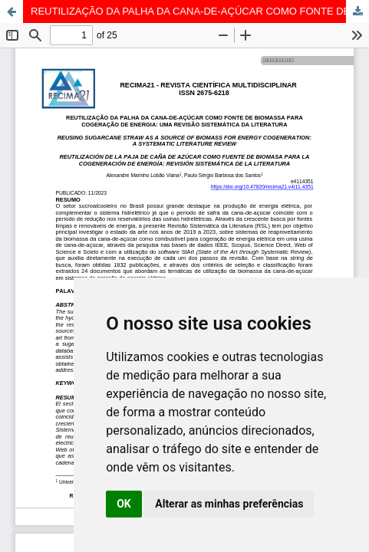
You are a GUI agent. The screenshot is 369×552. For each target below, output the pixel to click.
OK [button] (124, 504)
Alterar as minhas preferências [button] (229, 504)
